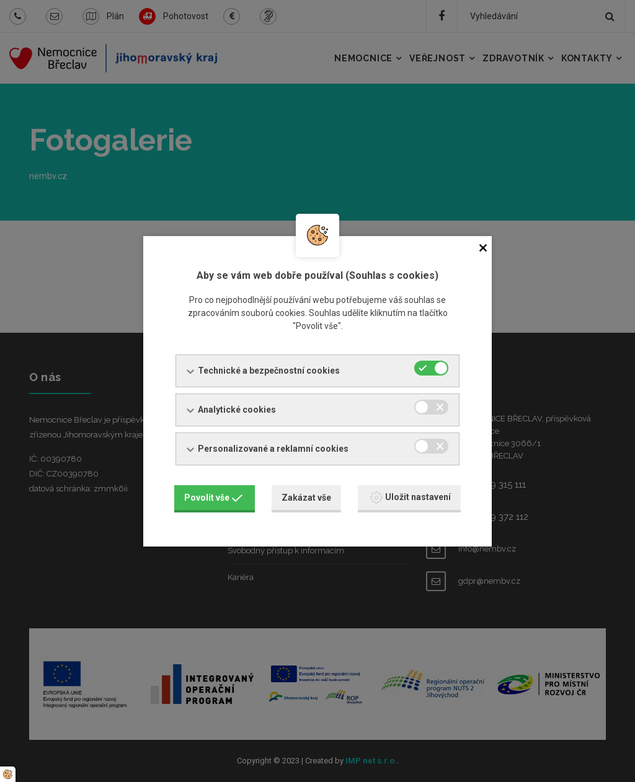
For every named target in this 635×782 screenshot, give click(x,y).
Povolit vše (213, 498)
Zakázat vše (306, 498)
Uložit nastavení (410, 497)
